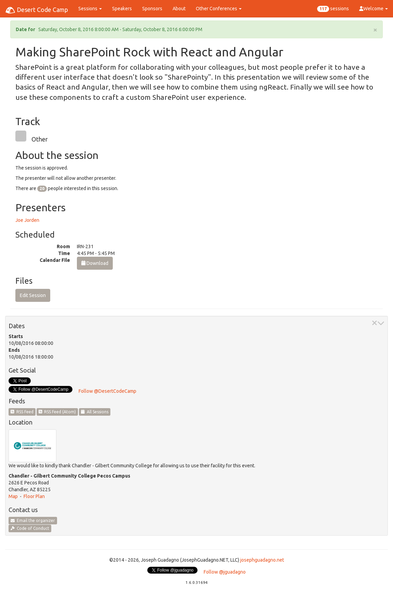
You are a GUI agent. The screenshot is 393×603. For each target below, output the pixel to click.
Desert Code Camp (36, 10)
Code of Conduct (30, 528)
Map (13, 496)
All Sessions (94, 412)
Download (94, 263)
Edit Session (33, 295)
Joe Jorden (27, 220)
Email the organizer (33, 520)
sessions (333, 9)
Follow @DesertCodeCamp (107, 391)
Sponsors (152, 8)
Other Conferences (219, 8)
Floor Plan (34, 496)
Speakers (122, 8)
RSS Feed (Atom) (57, 412)
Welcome (373, 8)
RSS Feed (22, 412)
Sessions (90, 8)
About (179, 8)
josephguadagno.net (262, 560)
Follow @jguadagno (225, 572)
